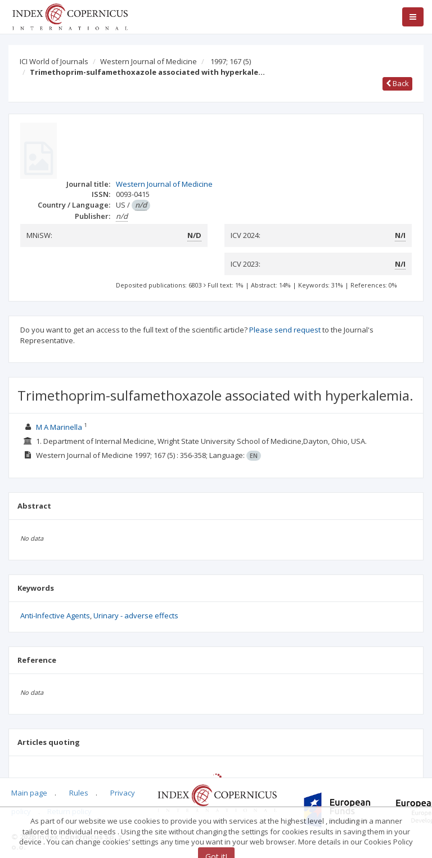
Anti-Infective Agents (55, 615)
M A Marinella (59, 427)
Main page (29, 793)
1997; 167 (230, 61)
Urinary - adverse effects (135, 615)
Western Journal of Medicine (148, 61)
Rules (78, 793)
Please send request (285, 330)
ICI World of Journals (54, 61)
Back (397, 83)
